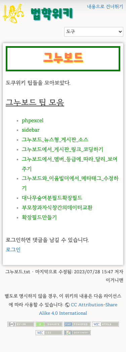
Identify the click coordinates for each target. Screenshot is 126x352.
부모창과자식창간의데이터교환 (57, 207)
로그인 (13, 249)
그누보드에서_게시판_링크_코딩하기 (62, 149)
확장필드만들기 (39, 217)
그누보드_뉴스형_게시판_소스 (55, 139)
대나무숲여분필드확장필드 (52, 198)
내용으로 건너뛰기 (105, 6)
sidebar (31, 130)
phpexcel (33, 120)
